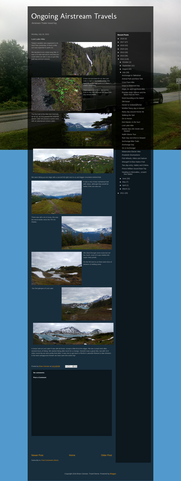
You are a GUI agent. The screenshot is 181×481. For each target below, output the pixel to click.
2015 (122, 49)
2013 (122, 56)
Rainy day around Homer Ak (133, 112)
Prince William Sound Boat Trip (134, 169)
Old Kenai (126, 101)
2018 (122, 39)
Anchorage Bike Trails (130, 141)
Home (72, 455)
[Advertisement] (77, 445)
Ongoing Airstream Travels (74, 16)
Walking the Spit (128, 115)
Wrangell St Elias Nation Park (133, 162)
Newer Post (37, 455)
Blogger (113, 474)
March (125, 189)
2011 (122, 193)
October (125, 62)
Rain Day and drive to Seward (133, 138)
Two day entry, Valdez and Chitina (135, 165)
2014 (122, 52)
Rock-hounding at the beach (133, 98)
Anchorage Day (128, 145)
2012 (122, 59)
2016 (122, 45)
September (126, 66)
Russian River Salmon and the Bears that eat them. (134, 93)
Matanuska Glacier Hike (131, 152)
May (124, 182)
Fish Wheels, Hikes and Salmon (134, 158)
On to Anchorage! (129, 148)
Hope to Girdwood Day (131, 86)
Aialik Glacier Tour (129, 134)
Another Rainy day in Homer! (133, 108)
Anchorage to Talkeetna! (131, 75)
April (124, 185)
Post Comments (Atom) (49, 460)
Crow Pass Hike (128, 82)
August (125, 69)
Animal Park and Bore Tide (132, 79)
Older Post (106, 455)
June (124, 179)
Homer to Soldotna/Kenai (132, 105)
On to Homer (127, 119)
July (124, 72)
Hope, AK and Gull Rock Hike (133, 89)
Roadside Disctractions (131, 155)
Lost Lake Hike (128, 125)
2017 (122, 42)
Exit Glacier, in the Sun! (131, 122)
